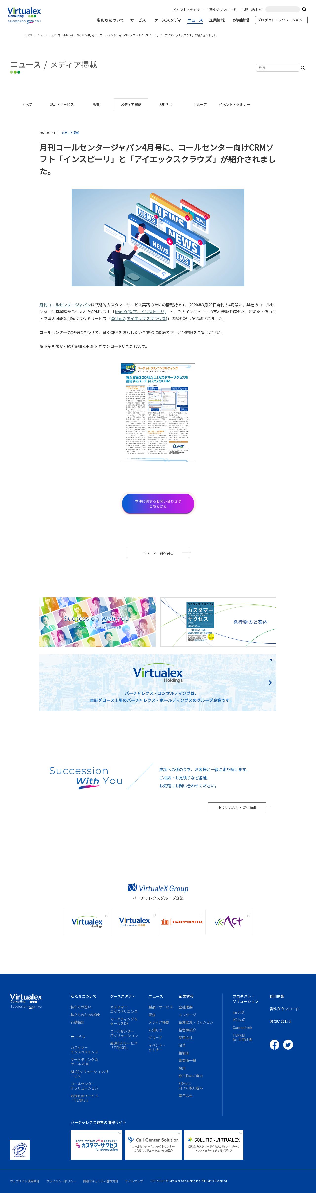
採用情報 (242, 20)
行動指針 (77, 1022)
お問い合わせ (252, 9)
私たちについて (111, 20)
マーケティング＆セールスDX (84, 1061)
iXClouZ (239, 1019)
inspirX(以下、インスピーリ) (140, 311)
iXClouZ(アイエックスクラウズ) (139, 318)
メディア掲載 (159, 1022)
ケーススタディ (168, 20)
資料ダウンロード (223, 9)
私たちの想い (81, 1006)
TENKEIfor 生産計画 (242, 1037)
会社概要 (186, 1006)
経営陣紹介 (187, 1029)
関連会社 (186, 1037)
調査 (152, 1014)
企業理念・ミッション (196, 1022)
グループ (155, 1037)
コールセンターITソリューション (84, 1086)
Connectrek (242, 1027)
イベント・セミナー (189, 9)
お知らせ (155, 1029)
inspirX (238, 1012)
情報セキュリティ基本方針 (100, 1181)
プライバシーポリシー (61, 1181)
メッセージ (187, 1014)
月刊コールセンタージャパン (65, 305)
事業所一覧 (187, 1060)
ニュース (196, 20)
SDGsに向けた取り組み (191, 1085)
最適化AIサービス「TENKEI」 (84, 1098)
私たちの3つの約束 (85, 1014)
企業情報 (219, 20)
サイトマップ (134, 1181)
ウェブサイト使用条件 (25, 1181)
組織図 (184, 1052)
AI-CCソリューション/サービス (90, 1073)
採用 (182, 1068)
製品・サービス (161, 1006)
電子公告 (186, 1095)
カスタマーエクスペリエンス (84, 1049)
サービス (140, 20)
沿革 (182, 1045)
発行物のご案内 (191, 1075)
